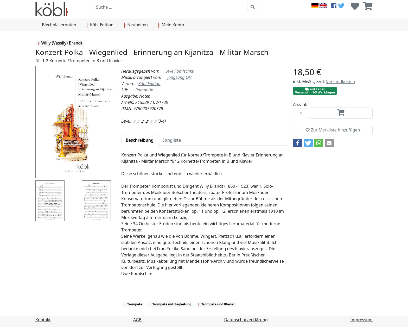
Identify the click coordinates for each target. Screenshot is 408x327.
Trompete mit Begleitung (169, 304)
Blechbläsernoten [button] (57, 25)
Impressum (361, 320)
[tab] (139, 140)
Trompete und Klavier (216, 304)
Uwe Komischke (178, 71)
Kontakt (43, 320)
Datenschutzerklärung (246, 320)
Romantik (142, 90)
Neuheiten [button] (136, 25)
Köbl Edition (148, 83)
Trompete (132, 304)
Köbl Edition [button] (100, 25)
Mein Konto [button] (171, 25)
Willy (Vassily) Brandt (60, 43)
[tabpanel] (204, 217)
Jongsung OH (178, 77)
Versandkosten (340, 81)
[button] (297, 143)
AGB (137, 320)
